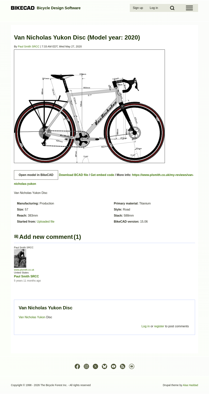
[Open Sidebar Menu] (189, 8)
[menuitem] (138, 8)
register (159, 326)
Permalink (104, 197)
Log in (145, 326)
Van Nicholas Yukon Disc (45, 307)
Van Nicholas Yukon (32, 317)
